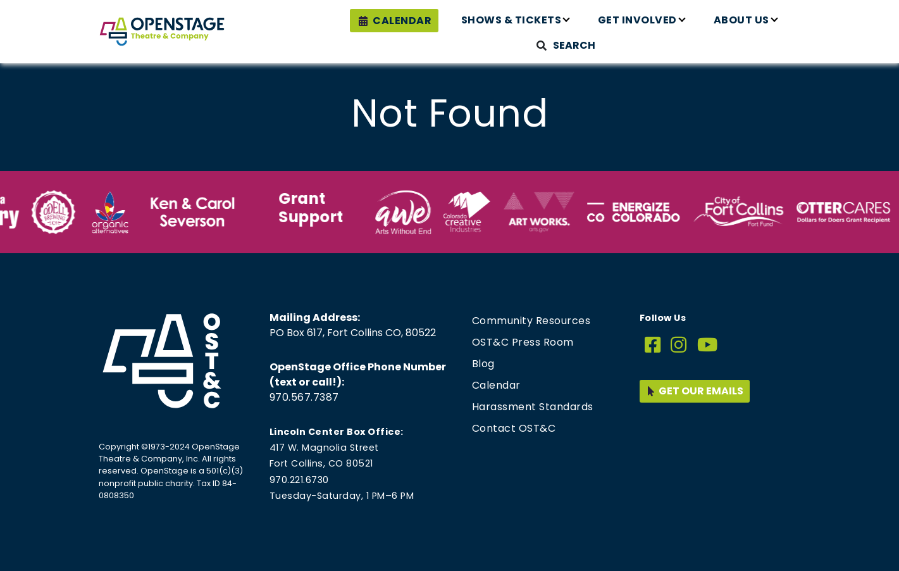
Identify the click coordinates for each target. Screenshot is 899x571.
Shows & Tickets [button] (511, 20)
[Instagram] (679, 345)
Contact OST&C (514, 428)
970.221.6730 (299, 480)
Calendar (402, 20)
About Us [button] (741, 20)
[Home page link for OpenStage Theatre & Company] (162, 31)
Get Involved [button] (637, 20)
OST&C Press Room (523, 342)
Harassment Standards (532, 406)
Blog (483, 363)
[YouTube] (707, 345)
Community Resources (531, 320)
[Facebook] (653, 345)
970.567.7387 (304, 397)
